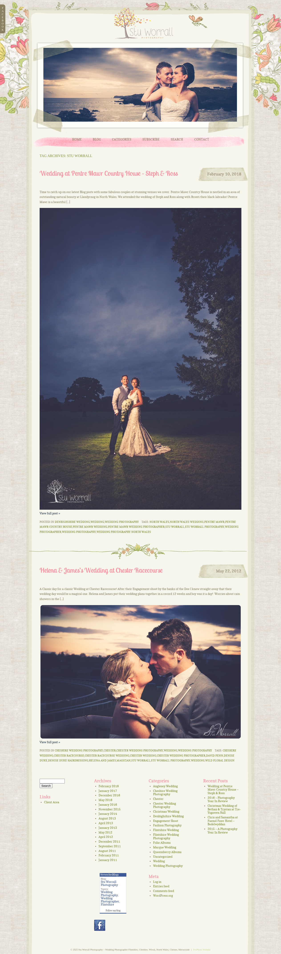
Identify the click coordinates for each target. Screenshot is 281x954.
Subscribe (151, 139)
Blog (97, 139)
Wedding (97, 521)
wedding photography (79, 531)
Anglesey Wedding (165, 786)
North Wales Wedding (187, 521)
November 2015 (110, 809)
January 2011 (108, 860)
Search (177, 139)
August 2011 (107, 851)
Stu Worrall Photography (204, 526)
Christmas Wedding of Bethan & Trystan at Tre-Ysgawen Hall (224, 809)
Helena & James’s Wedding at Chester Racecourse (101, 570)
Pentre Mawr (214, 521)
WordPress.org (163, 895)
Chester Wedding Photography (139, 750)
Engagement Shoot (165, 821)
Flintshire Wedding (166, 830)
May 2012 (105, 832)
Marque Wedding (164, 847)
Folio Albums (162, 842)
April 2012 (106, 837)
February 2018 (109, 786)
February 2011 (109, 855)
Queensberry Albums (167, 852)
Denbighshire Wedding (72, 521)
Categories (121, 139)
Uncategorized (162, 856)
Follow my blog (113, 910)
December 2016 (109, 795)
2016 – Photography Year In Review (221, 799)
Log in (157, 882)
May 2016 (105, 800)
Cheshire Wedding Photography (79, 750)
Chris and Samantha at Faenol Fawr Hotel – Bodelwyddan (223, 820)
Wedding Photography (122, 521)
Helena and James (102, 760)
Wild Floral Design (220, 760)
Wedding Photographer (110, 899)
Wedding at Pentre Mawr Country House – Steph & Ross (109, 173)
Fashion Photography (167, 825)
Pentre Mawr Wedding (90, 526)
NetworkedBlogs (109, 874)
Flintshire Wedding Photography (166, 836)
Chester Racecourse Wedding (107, 755)
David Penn (214, 755)
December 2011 (109, 841)
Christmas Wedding (166, 811)
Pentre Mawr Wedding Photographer (136, 526)
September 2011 (110, 846)
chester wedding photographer (181, 755)
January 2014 (108, 813)
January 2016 (108, 804)
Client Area (51, 802)
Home (77, 139)
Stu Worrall (174, 526)
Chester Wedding (143, 755)
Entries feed (161, 886)
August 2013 (107, 818)
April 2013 (106, 823)
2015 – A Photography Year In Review (222, 830)
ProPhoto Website (202, 949)
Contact (201, 139)
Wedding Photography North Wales (124, 531)
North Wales (159, 521)
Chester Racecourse (69, 755)
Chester (110, 750)
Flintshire (107, 904)
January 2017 (108, 791)
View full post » (50, 513)
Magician (124, 760)
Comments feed (163, 891)
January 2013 (108, 827)
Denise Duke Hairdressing (68, 760)
